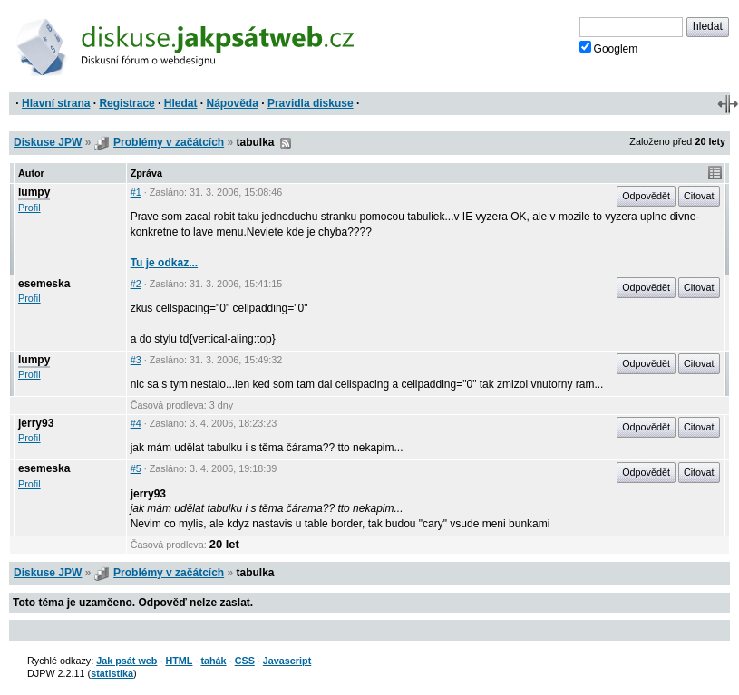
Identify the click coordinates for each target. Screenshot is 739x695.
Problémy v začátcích (168, 142)
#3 (136, 359)
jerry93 (35, 423)
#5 (136, 468)
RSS (285, 143)
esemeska (44, 283)
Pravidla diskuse (310, 103)
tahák (213, 660)
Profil (29, 207)
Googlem (608, 48)
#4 (136, 423)
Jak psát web (126, 660)
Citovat (699, 195)
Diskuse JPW (48, 142)
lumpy (34, 192)
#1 (136, 192)
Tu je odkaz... (164, 262)
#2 (136, 283)
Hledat (181, 103)
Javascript (287, 660)
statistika (112, 673)
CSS (245, 660)
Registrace (126, 103)
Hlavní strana (56, 103)
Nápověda (232, 103)
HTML (178, 660)
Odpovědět (646, 195)
